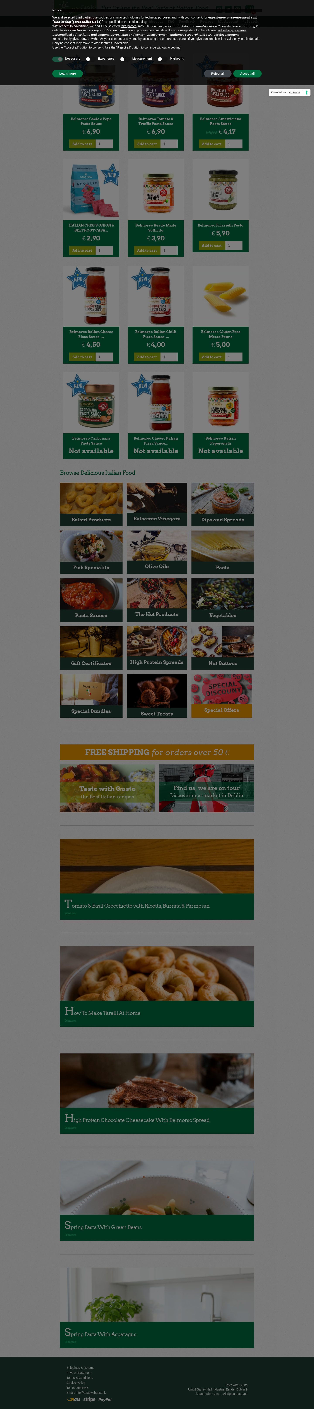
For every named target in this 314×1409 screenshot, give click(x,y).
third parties (129, 26)
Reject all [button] (217, 73)
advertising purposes (232, 30)
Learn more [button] (67, 73)
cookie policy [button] (137, 22)
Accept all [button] (247, 73)
